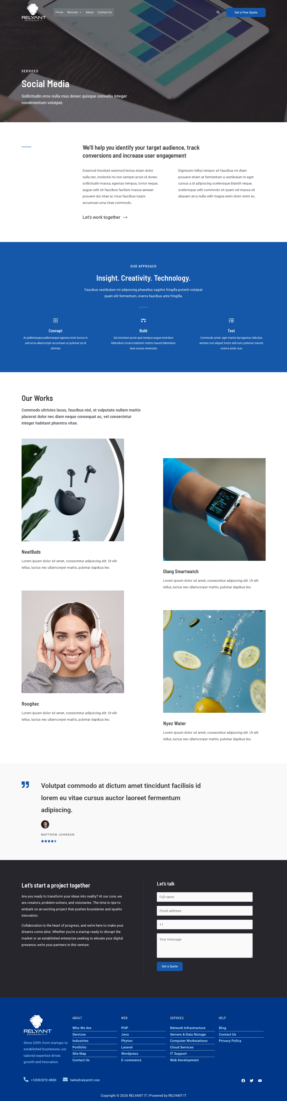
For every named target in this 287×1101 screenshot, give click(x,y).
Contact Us (105, 12)
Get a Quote (170, 966)
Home (59, 12)
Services (74, 12)
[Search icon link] (218, 12)
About (90, 12)
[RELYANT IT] (34, 12)
